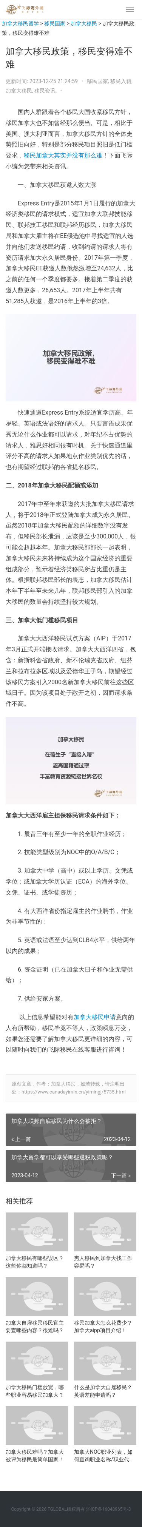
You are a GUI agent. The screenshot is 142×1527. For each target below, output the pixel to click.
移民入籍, (121, 81)
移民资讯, (46, 91)
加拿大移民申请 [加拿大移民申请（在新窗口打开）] (95, 1017)
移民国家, (98, 81)
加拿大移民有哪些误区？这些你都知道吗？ (35, 1262)
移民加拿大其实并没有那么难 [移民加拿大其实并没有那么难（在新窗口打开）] (63, 155)
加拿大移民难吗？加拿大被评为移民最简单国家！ (35, 1455)
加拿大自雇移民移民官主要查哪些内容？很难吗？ (35, 1326)
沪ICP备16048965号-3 (108, 1509)
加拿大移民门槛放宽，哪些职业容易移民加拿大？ (35, 1391)
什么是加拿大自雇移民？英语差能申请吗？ (103, 1391)
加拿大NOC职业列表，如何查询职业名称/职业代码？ (103, 1456)
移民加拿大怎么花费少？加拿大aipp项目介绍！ (103, 1326)
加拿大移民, (20, 91)
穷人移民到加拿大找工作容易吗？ (103, 1262)
